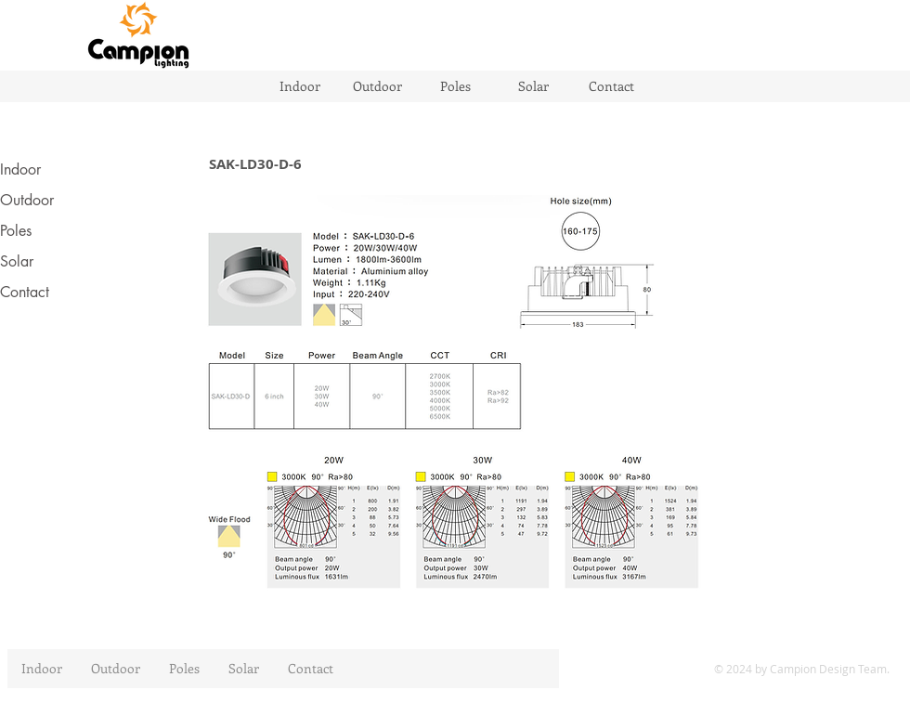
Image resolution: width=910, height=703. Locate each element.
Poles (16, 231)
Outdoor (27, 200)
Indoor (20, 169)
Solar (16, 261)
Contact (24, 292)
